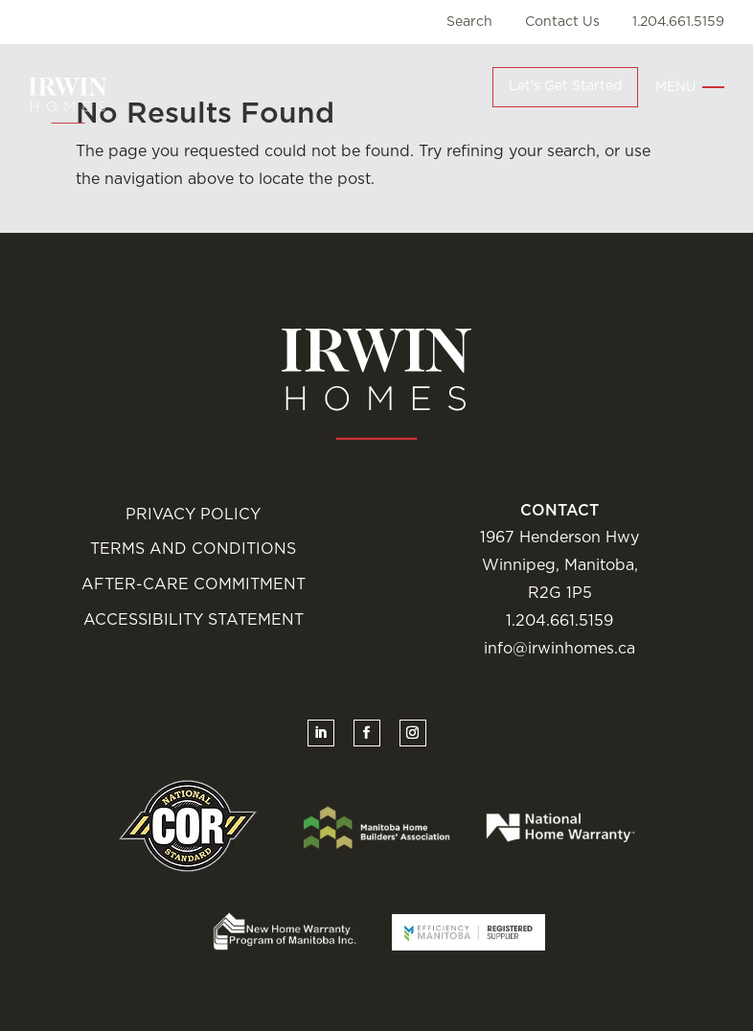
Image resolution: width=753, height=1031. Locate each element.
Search (469, 22)
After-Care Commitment (193, 584)
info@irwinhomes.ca (559, 648)
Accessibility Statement (193, 620)
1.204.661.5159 (678, 22)
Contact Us (562, 22)
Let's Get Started (565, 86)
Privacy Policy (193, 514)
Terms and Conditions (193, 549)
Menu (675, 87)
